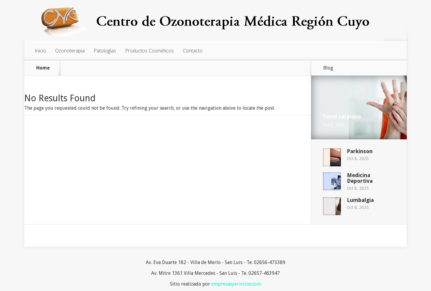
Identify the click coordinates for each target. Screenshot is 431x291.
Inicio (40, 50)
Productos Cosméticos (149, 50)
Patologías (105, 50)
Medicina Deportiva (360, 178)
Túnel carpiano (342, 116)
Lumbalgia (360, 200)
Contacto (193, 50)
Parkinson (360, 151)
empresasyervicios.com (236, 284)
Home (43, 68)
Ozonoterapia (70, 50)
